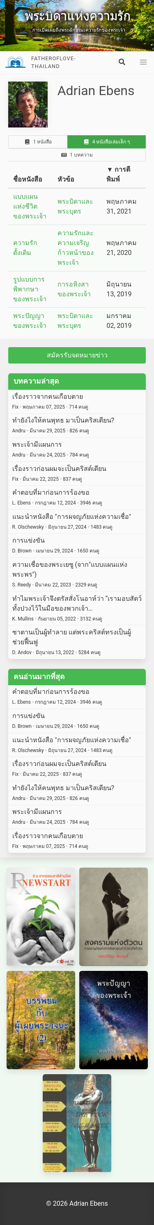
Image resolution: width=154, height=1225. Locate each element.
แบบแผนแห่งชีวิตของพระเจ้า (29, 206)
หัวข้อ (65, 179)
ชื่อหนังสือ (27, 179)
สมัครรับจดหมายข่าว (77, 355)
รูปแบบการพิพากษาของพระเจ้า (29, 289)
